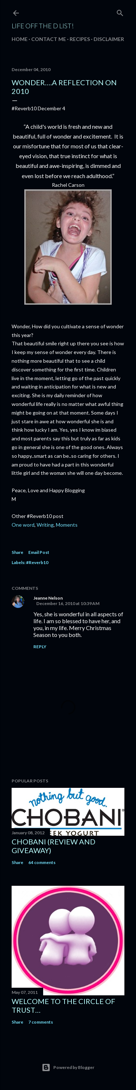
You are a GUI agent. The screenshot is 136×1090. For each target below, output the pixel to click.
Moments (67, 525)
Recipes (80, 39)
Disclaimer (109, 39)
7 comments (40, 1022)
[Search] (120, 11)
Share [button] (17, 552)
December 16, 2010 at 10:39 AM (67, 603)
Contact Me (48, 39)
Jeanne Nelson (48, 598)
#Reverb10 (37, 562)
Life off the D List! (43, 26)
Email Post (38, 552)
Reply (39, 646)
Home (20, 39)
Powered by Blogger (68, 1067)
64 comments (41, 862)
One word (23, 525)
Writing (45, 525)
